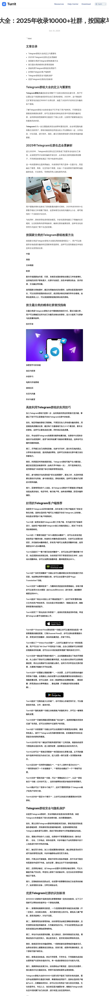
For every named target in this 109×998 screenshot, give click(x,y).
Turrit (11, 4)
